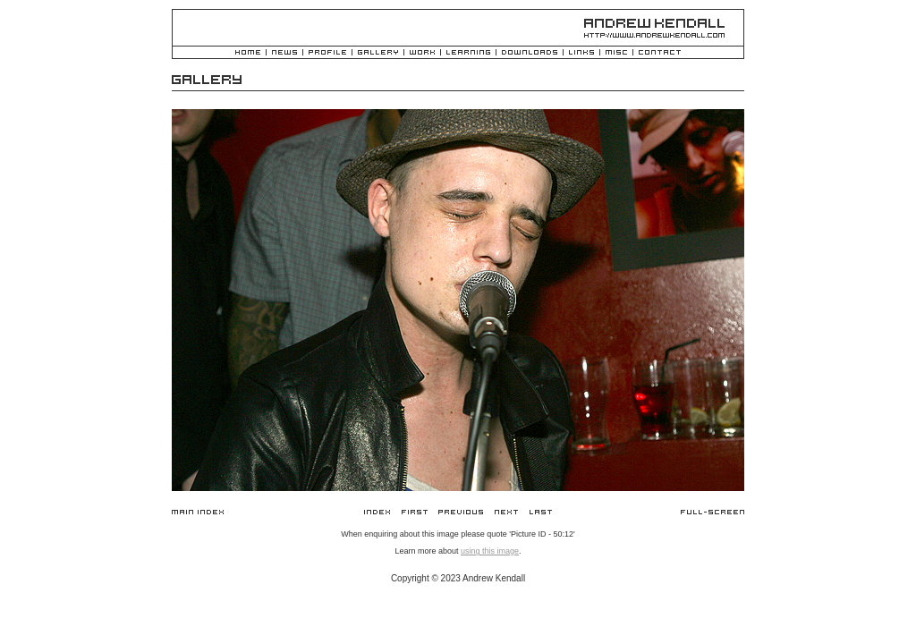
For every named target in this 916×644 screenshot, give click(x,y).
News (284, 53)
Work (422, 53)
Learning (468, 53)
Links (581, 53)
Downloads (529, 53)
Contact (660, 53)
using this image (490, 551)
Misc (616, 53)
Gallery (378, 53)
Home (247, 53)
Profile (327, 53)
